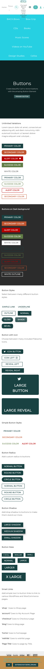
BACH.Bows (13, 19)
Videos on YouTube (22, 46)
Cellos (34, 56)
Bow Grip (31, 19)
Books (27, 28)
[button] (16, 7)
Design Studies (17, 56)
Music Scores (22, 37)
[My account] (41, 7)
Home (4, 7)
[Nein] (40, 663)
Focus (10, 8)
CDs (15, 28)
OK (9, 665)
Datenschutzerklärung (25, 665)
